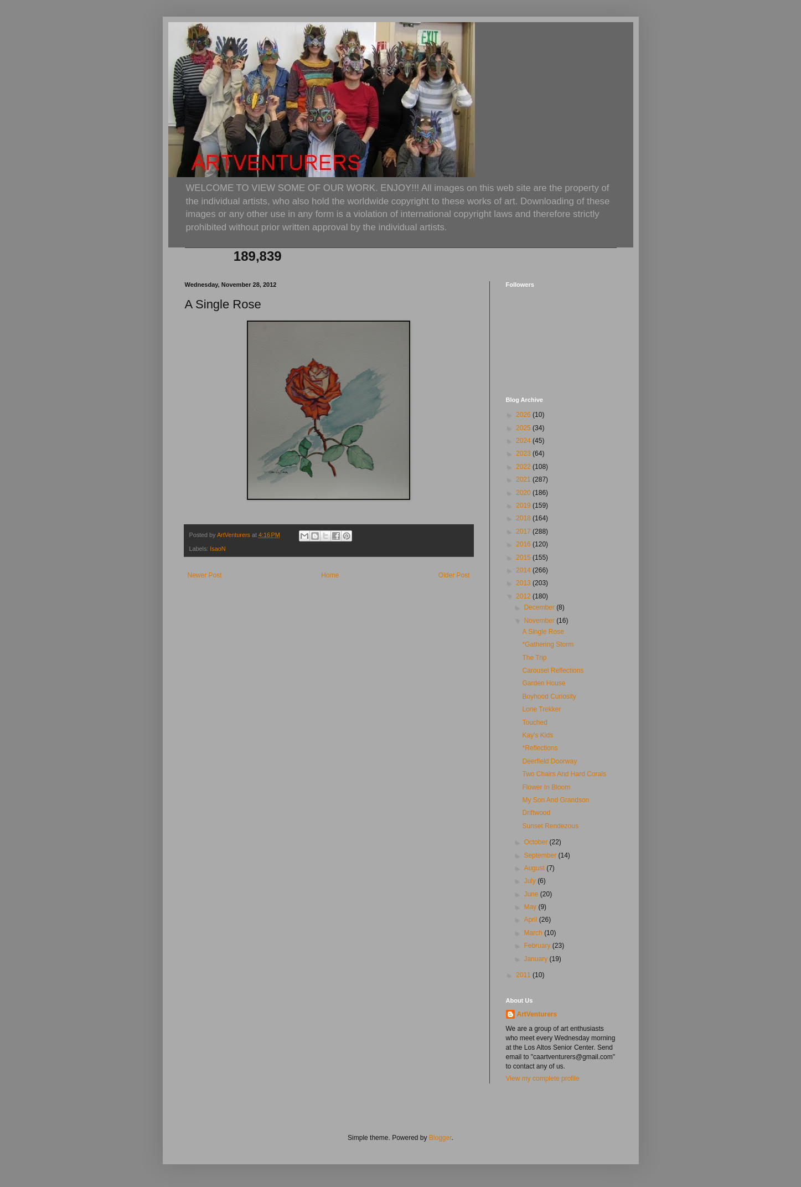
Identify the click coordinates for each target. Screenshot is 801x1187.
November (540, 621)
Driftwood (536, 813)
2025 (524, 428)
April (531, 919)
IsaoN (217, 548)
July (531, 881)
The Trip (534, 658)
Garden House (543, 683)
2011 (524, 975)
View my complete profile (543, 1078)
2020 (524, 493)
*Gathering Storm (547, 644)
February (538, 945)
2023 (524, 453)
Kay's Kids (537, 735)
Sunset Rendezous (550, 826)
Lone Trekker (541, 709)
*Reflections (539, 748)
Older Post (454, 575)
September (541, 855)
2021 (524, 479)
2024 (524, 441)
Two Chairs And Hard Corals (564, 774)
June (532, 894)
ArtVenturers (537, 1014)
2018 (524, 518)
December (540, 607)
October (536, 842)
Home (330, 575)
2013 (524, 583)
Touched (534, 722)
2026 (524, 415)
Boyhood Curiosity (549, 696)
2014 (524, 570)
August (535, 868)
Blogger (440, 1138)
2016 (524, 544)
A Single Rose (543, 632)
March (534, 933)
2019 (524, 505)
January (536, 959)
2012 (524, 596)
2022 (524, 467)
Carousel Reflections (552, 670)
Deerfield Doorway (549, 761)
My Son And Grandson (555, 800)
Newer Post (205, 575)
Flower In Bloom (546, 787)
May (531, 907)
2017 (524, 531)
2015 (524, 557)
